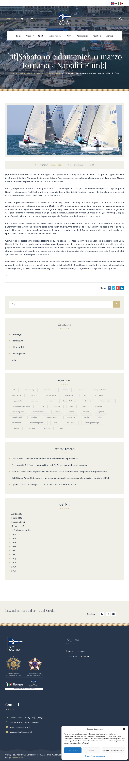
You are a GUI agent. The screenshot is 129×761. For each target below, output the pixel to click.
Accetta (72, 750)
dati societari (100, 756)
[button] (124, 729)
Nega (91, 750)
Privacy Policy (90, 756)
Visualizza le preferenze (113, 750)
